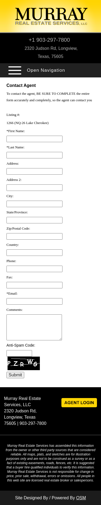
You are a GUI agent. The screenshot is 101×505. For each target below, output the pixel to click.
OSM (81, 498)
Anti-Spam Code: (20, 345)
